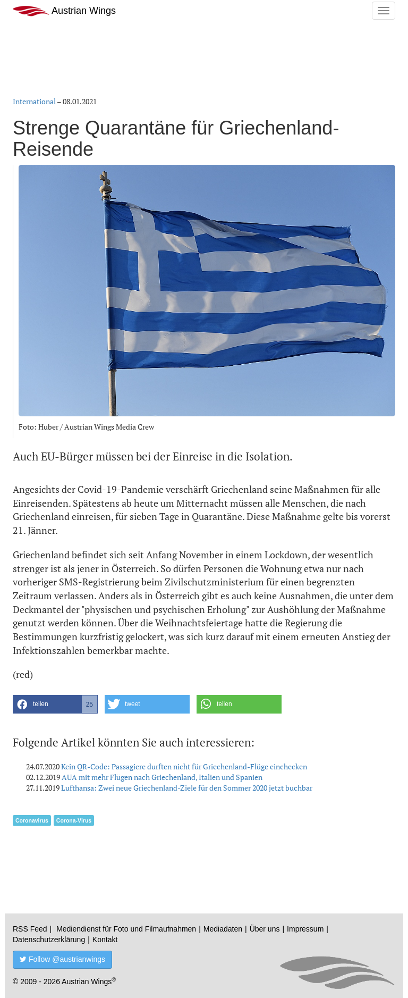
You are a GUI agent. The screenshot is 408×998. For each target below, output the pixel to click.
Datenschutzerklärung (49, 939)
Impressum (305, 929)
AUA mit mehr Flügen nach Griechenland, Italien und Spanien (162, 777)
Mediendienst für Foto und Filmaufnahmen (126, 929)
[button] (55, 704)
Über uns (265, 929)
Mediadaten (222, 929)
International (34, 101)
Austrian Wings (64, 10)
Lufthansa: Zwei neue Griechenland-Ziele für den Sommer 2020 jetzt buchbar (186, 788)
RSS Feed (30, 929)
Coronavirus (31, 820)
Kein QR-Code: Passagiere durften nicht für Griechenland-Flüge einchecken (184, 766)
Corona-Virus (73, 820)
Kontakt (104, 939)
